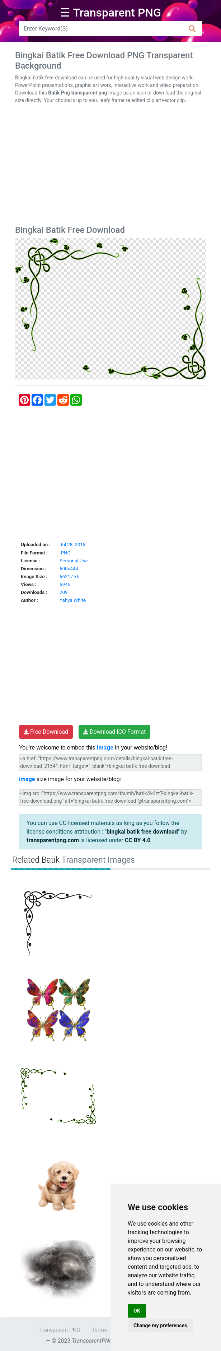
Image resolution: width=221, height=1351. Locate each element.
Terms (99, 1330)
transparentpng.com (53, 840)
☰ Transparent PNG (110, 12)
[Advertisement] (110, 166)
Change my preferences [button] (160, 1325)
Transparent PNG (59, 1330)
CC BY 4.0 (138, 840)
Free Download (46, 731)
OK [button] (136, 1311)
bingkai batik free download (142, 831)
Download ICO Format (114, 731)
